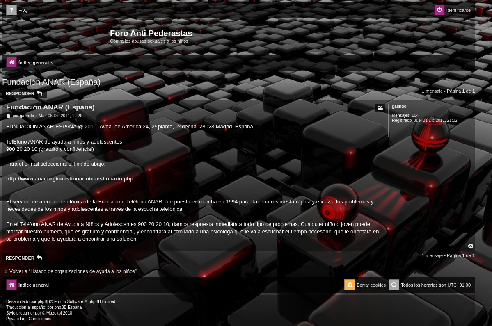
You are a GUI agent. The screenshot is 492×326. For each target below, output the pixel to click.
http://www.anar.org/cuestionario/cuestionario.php (69, 179)
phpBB (44, 301)
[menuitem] (16, 10)
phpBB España (68, 307)
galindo (399, 106)
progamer (25, 313)
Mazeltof (54, 313)
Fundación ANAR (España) (51, 82)
